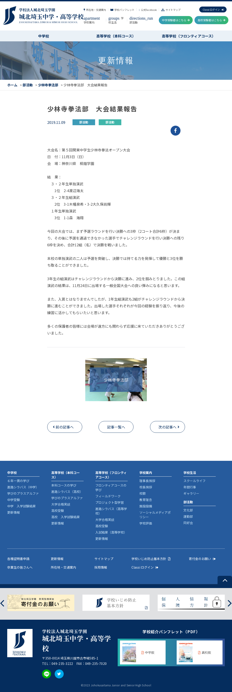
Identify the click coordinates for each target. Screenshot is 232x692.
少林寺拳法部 (48, 84)
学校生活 (116, 20)
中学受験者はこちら (176, 20)
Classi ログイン (213, 9)
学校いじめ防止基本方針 (151, 558)
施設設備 (145, 506)
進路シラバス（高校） (67, 491)
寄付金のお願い (202, 558)
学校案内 (92, 20)
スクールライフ (194, 480)
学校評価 (145, 523)
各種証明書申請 (18, 558)
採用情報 (100, 567)
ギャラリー (191, 493)
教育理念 (145, 499)
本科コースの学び (63, 485)
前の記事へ (65, 427)
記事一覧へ (116, 427)
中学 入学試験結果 (21, 506)
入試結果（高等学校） (111, 532)
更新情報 (13, 512)
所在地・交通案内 (95, 10)
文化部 (188, 510)
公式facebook (148, 10)
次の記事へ (167, 427)
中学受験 (13, 499)
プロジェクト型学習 (109, 502)
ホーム (12, 84)
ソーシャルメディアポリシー (155, 514)
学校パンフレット (122, 10)
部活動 (28, 84)
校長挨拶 (145, 487)
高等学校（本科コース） (116, 36)
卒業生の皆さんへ (20, 567)
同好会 (188, 522)
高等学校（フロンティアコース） (189, 36)
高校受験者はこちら (211, 20)
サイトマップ (170, 10)
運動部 (188, 516)
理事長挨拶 (147, 480)
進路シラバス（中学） (23, 487)
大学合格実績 (60, 504)
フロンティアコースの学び (111, 487)
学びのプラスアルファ (23, 493)
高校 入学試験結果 (65, 517)
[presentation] (2, 603)
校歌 (142, 493)
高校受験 (57, 510)
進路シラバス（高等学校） (111, 510)
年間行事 (189, 487)
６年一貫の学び (18, 480)
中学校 (43, 36)
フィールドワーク (108, 496)
